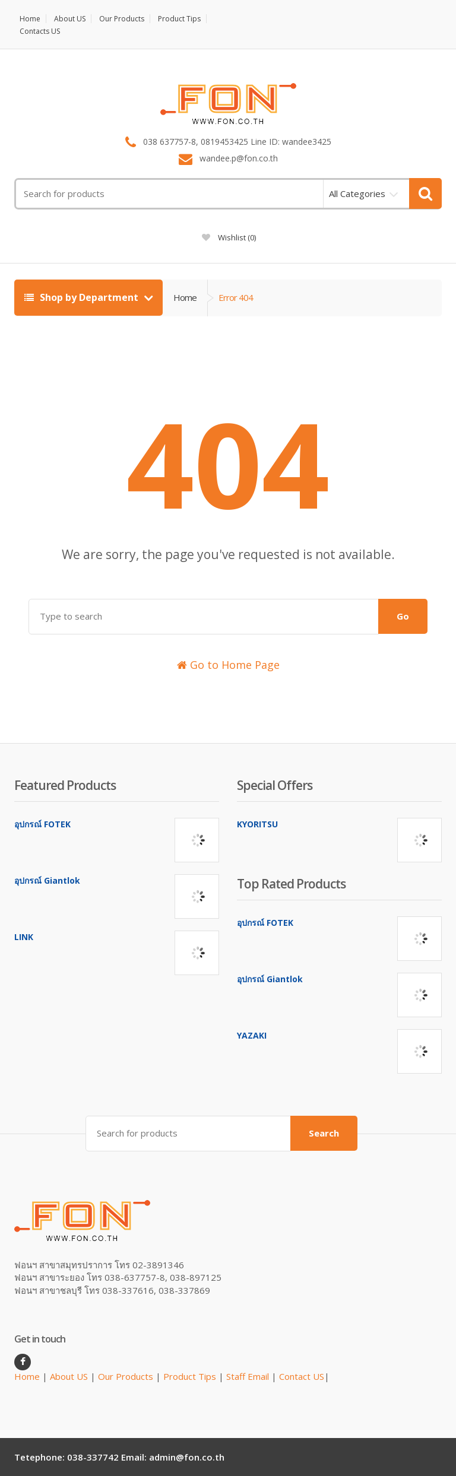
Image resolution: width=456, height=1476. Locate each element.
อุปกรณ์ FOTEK (42, 824)
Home (30, 18)
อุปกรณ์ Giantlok (47, 880)
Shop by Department (82, 297)
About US (70, 18)
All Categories (357, 193)
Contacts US (40, 31)
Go (403, 616)
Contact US (301, 1376)
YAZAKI (252, 1035)
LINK (23, 936)
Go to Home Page (228, 665)
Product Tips (179, 18)
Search (324, 1133)
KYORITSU (257, 824)
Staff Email (247, 1376)
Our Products (121, 18)
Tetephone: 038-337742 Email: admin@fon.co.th (119, 1457)
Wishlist (229, 237)
